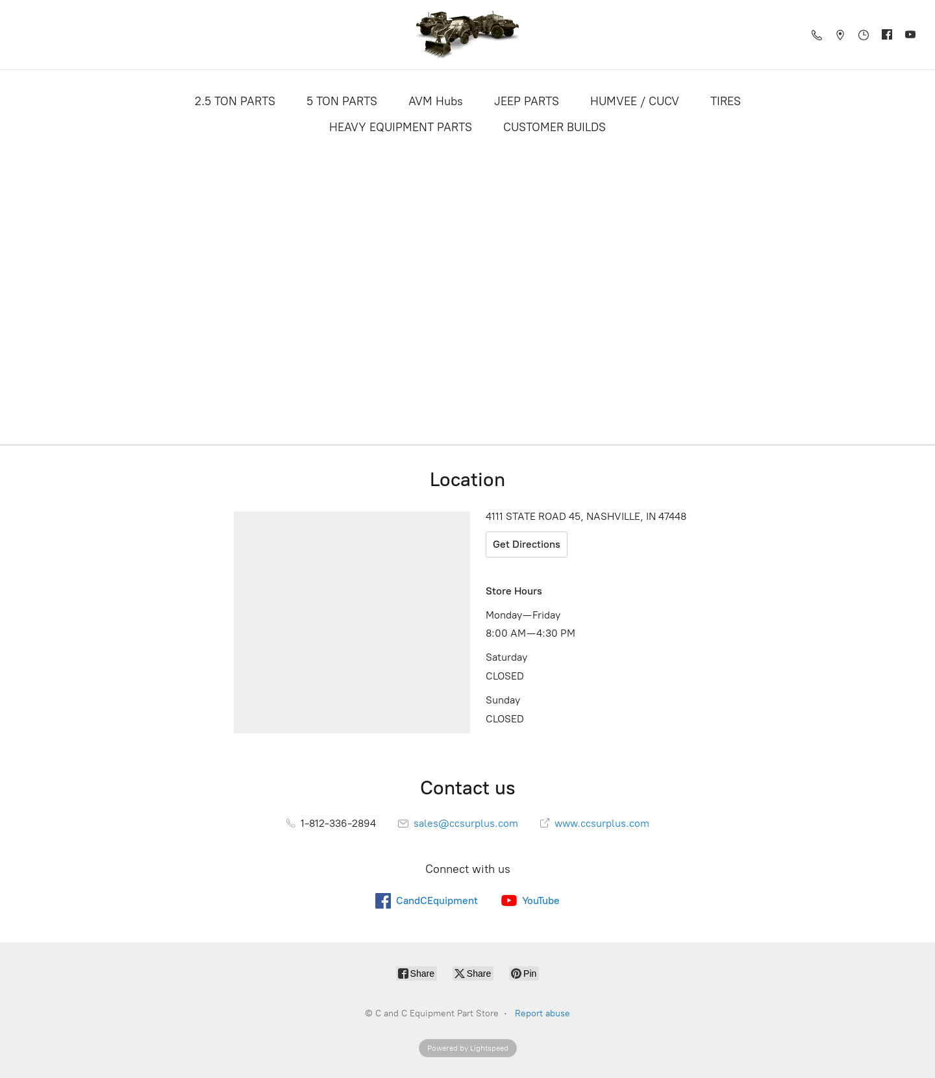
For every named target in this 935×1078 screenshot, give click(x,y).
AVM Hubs (435, 101)
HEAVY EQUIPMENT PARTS (400, 127)
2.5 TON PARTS (235, 101)
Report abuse (542, 1013)
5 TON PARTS (341, 101)
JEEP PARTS (526, 101)
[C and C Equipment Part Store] (467, 34)
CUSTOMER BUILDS (554, 127)
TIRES (725, 101)
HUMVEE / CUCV (634, 101)
